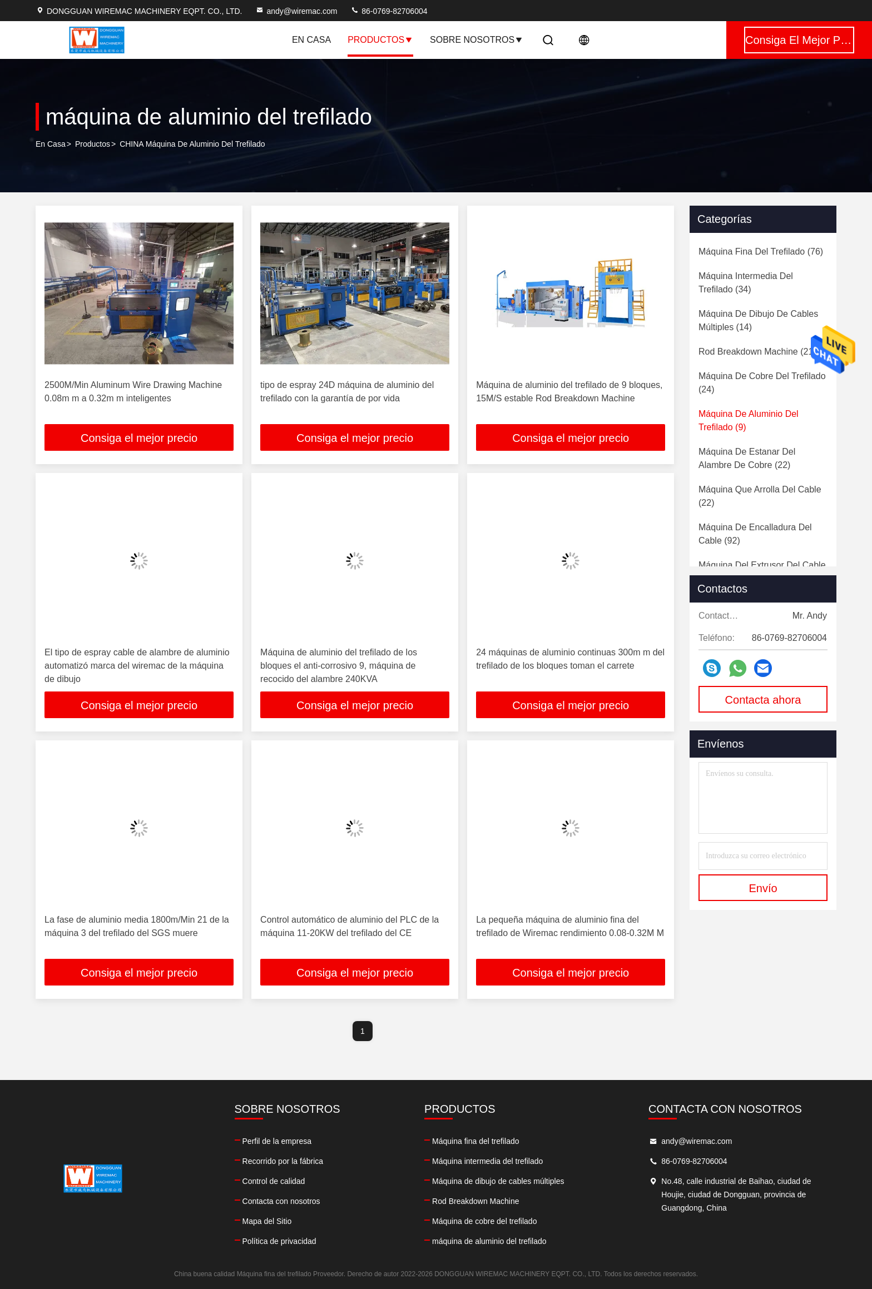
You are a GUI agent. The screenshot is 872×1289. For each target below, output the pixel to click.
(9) (748, 420)
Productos (380, 39)
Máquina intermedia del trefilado (487, 1161)
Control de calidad (273, 1181)
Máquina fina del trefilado (475, 1141)
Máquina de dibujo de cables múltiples (498, 1181)
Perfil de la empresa (277, 1141)
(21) (757, 351)
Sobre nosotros (476, 39)
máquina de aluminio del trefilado (489, 1241)
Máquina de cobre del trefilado (484, 1221)
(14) (758, 320)
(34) (745, 282)
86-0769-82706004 (388, 11)
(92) (755, 533)
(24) (762, 382)
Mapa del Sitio (267, 1221)
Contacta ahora (763, 700)
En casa (311, 39)
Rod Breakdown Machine (475, 1201)
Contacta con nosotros (281, 1201)
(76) (760, 251)
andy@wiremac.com (296, 11)
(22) (746, 458)
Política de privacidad (279, 1241)
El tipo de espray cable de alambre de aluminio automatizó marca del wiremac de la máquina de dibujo (137, 666)
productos (92, 144)
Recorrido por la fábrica (283, 1161)
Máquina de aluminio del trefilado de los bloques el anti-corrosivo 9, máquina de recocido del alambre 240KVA (338, 666)
